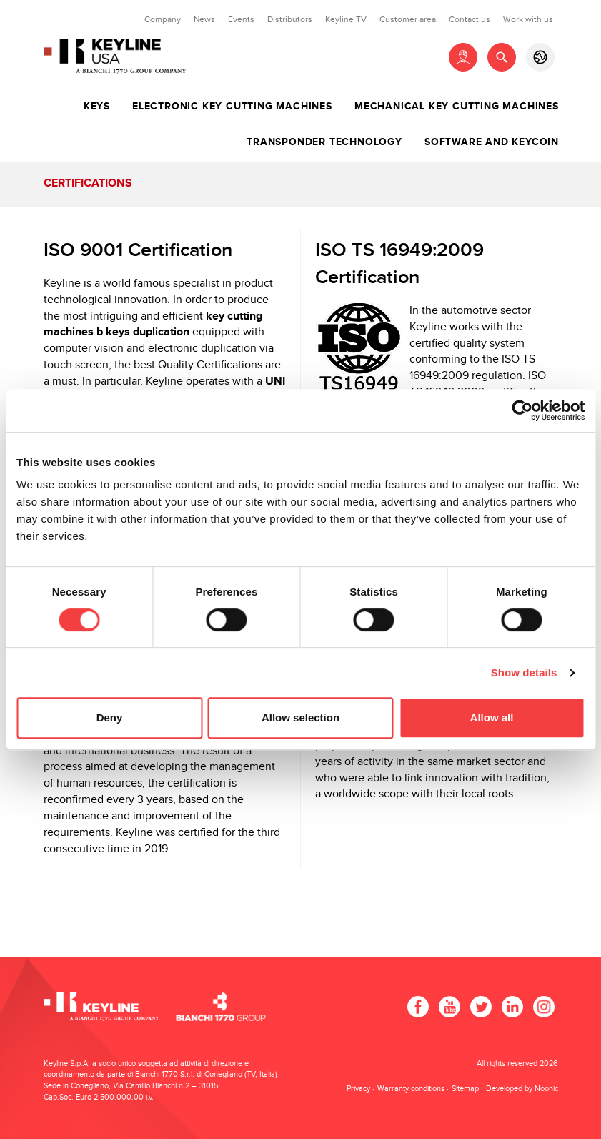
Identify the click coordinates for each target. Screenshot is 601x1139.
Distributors (289, 19)
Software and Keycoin (491, 142)
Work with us (528, 19)
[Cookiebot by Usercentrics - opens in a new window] (522, 410)
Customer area (407, 19)
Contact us (469, 19)
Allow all (492, 717)
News (204, 19)
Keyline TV (346, 19)
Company (162, 19)
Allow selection (300, 717)
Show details (524, 672)
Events (241, 19)
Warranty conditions (410, 1088)
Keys (97, 106)
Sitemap (465, 1088)
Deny (109, 717)
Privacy (358, 1088)
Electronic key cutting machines (232, 106)
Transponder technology (324, 142)
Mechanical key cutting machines (456, 106)
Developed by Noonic (522, 1088)
